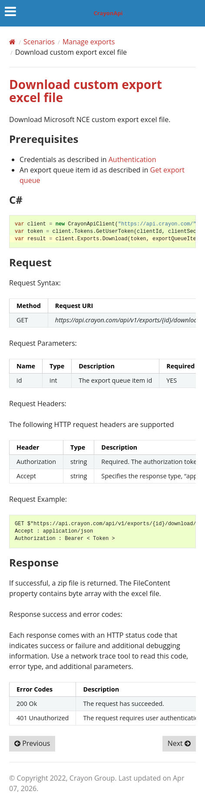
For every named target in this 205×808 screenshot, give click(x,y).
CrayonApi (107, 13)
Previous (32, 743)
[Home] (12, 41)
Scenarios (39, 41)
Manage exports (89, 41)
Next (179, 743)
